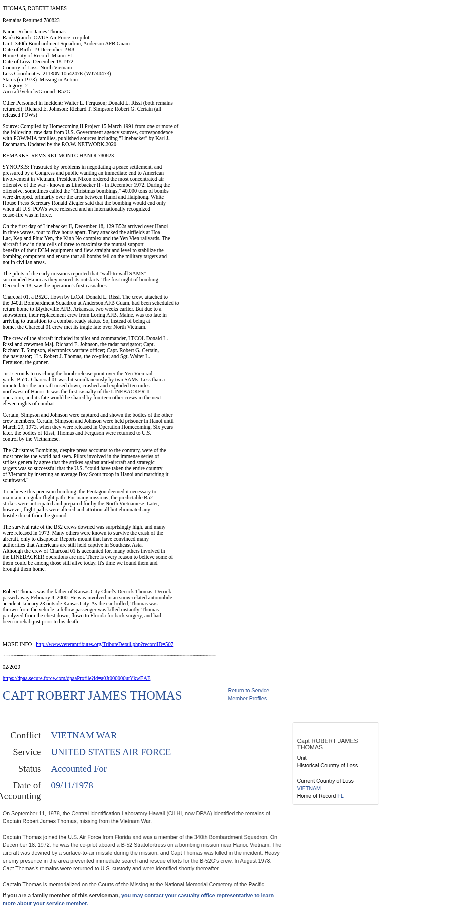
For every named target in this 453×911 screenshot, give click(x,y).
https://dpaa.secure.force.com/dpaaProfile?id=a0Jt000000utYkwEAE (76, 678)
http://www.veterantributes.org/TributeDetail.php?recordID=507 (104, 644)
